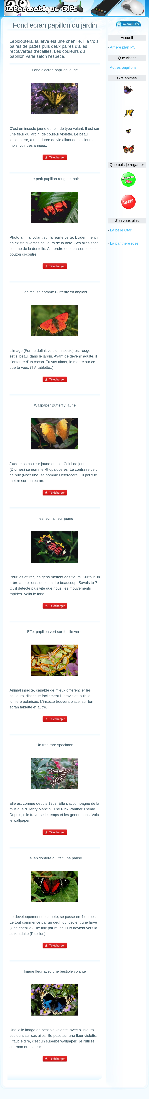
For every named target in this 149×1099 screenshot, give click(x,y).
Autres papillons (123, 67)
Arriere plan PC (122, 47)
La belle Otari (121, 230)
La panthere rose (124, 243)
